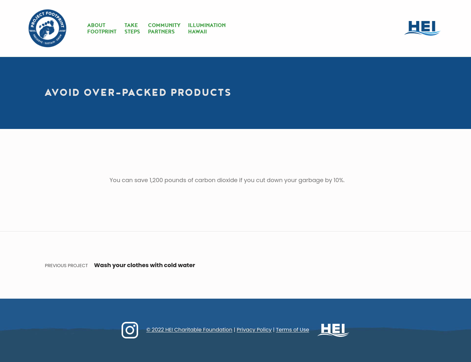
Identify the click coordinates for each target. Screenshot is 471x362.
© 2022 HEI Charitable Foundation (189, 330)
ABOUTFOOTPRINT (101, 28)
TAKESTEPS (132, 28)
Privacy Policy (254, 330)
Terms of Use (292, 330)
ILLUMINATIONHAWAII (207, 28)
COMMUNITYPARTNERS (164, 28)
